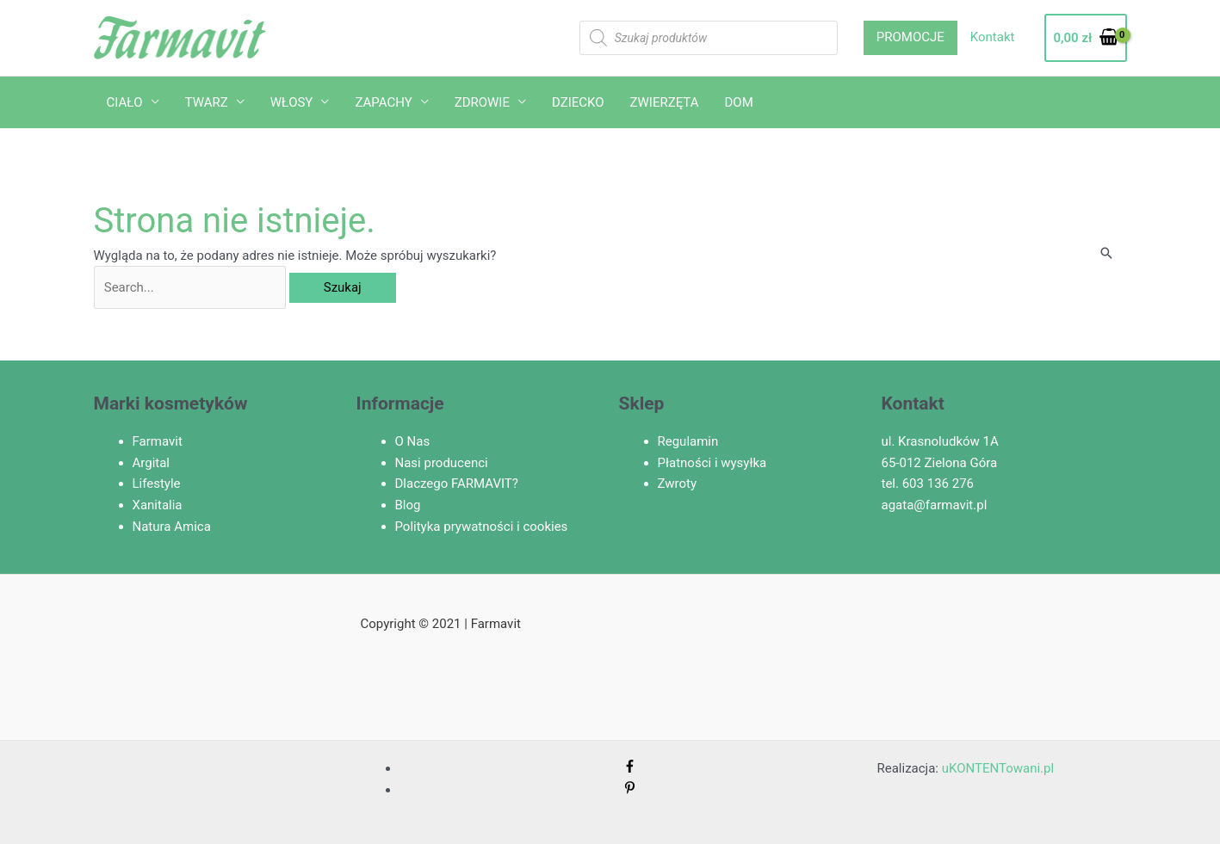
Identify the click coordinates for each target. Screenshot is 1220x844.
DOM (739, 102)
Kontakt (992, 37)
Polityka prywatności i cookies (481, 526)
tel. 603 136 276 (928, 483)
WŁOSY (291, 102)
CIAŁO (125, 102)
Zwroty (677, 483)
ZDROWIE (482, 102)
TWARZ (206, 102)
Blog (408, 505)
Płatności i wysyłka (712, 463)
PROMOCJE (910, 37)
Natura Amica (172, 526)
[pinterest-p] (629, 790)
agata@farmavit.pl (935, 505)
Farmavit (158, 441)
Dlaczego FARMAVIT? (456, 483)
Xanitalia (158, 505)
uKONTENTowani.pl (998, 768)
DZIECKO (578, 102)
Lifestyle (157, 483)
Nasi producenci (441, 463)
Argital (151, 463)
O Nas (412, 441)
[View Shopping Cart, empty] (1085, 38)
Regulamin (688, 441)
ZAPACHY (383, 102)
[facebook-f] (629, 768)
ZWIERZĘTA (664, 102)
